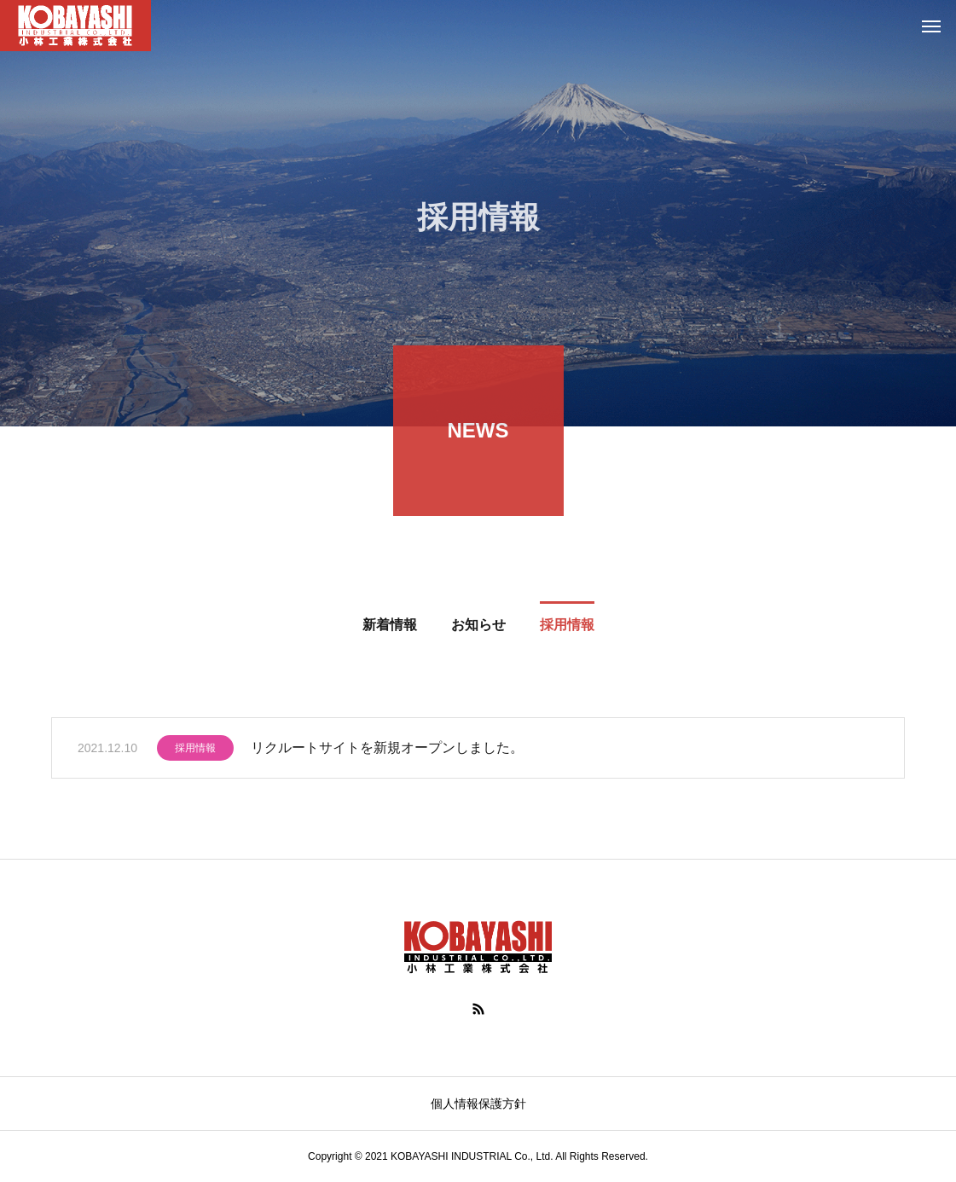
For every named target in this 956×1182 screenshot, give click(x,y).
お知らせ (478, 626)
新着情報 (389, 626)
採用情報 (567, 626)
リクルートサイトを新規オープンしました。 (387, 749)
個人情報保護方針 (478, 1103)
